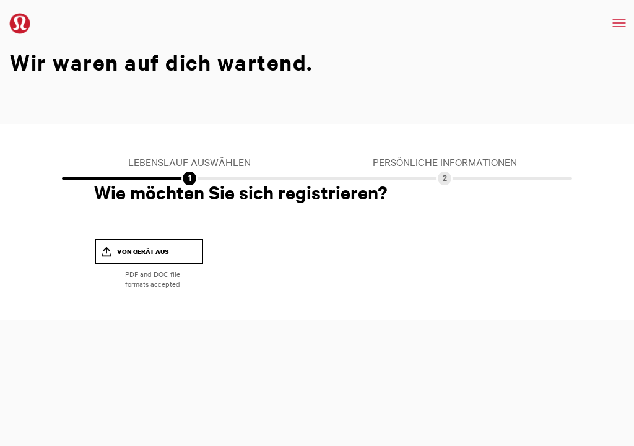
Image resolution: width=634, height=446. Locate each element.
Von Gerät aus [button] (143, 251)
